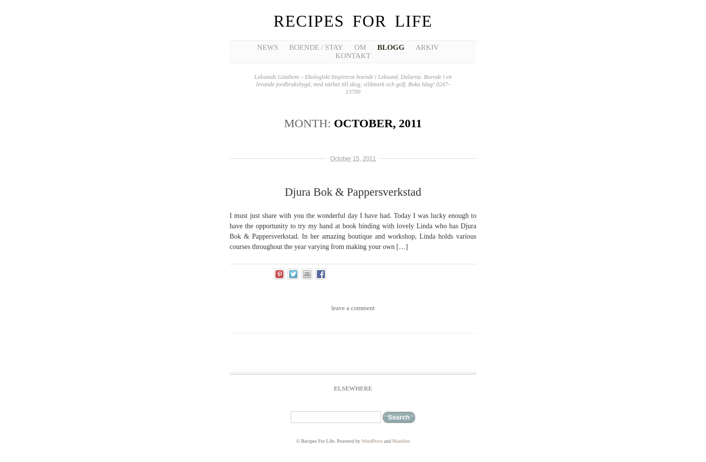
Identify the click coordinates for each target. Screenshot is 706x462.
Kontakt (352, 56)
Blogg (390, 47)
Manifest (401, 441)
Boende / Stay (316, 47)
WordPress (372, 441)
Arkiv (427, 47)
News (267, 47)
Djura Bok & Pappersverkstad (353, 192)
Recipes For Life (353, 21)
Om (360, 47)
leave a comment (353, 308)
